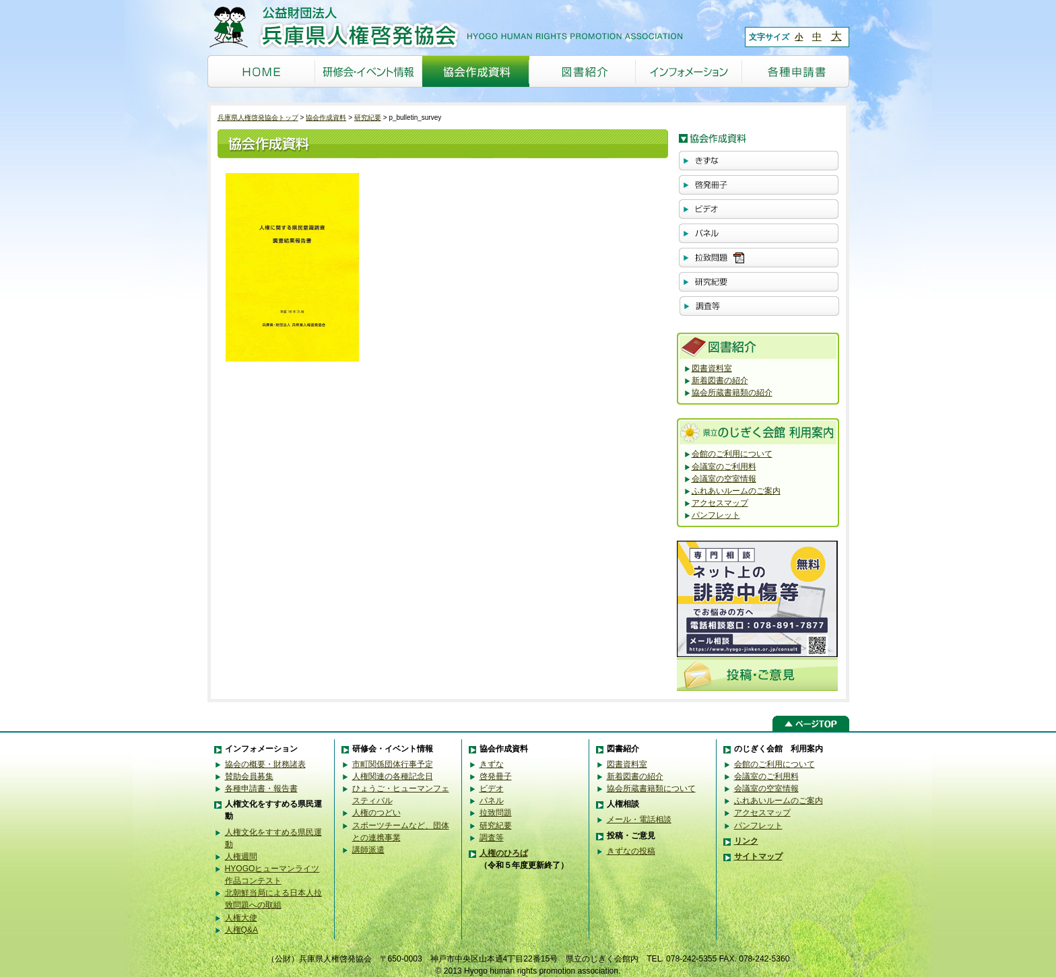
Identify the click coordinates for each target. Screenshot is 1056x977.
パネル (492, 800)
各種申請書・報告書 (261, 788)
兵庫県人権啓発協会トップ (258, 117)
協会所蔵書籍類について (651, 788)
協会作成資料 (326, 117)
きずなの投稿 (631, 851)
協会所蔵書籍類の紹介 (732, 392)
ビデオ (492, 788)
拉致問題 (496, 812)
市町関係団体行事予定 (392, 764)
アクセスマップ (720, 503)
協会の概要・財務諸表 (265, 764)
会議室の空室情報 (724, 478)
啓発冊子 (496, 776)
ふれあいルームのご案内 (736, 491)
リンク (746, 841)
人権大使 (241, 917)
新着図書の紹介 (720, 380)
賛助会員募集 (249, 776)
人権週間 (241, 856)
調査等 (492, 837)
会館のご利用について (732, 454)
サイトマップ (758, 856)
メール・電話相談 (639, 819)
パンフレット (716, 515)
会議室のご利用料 (724, 466)
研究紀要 (367, 117)
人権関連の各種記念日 (392, 776)
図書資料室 (712, 368)
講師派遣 (368, 849)
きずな (492, 764)
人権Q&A (242, 930)
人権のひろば (504, 853)
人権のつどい (376, 812)
